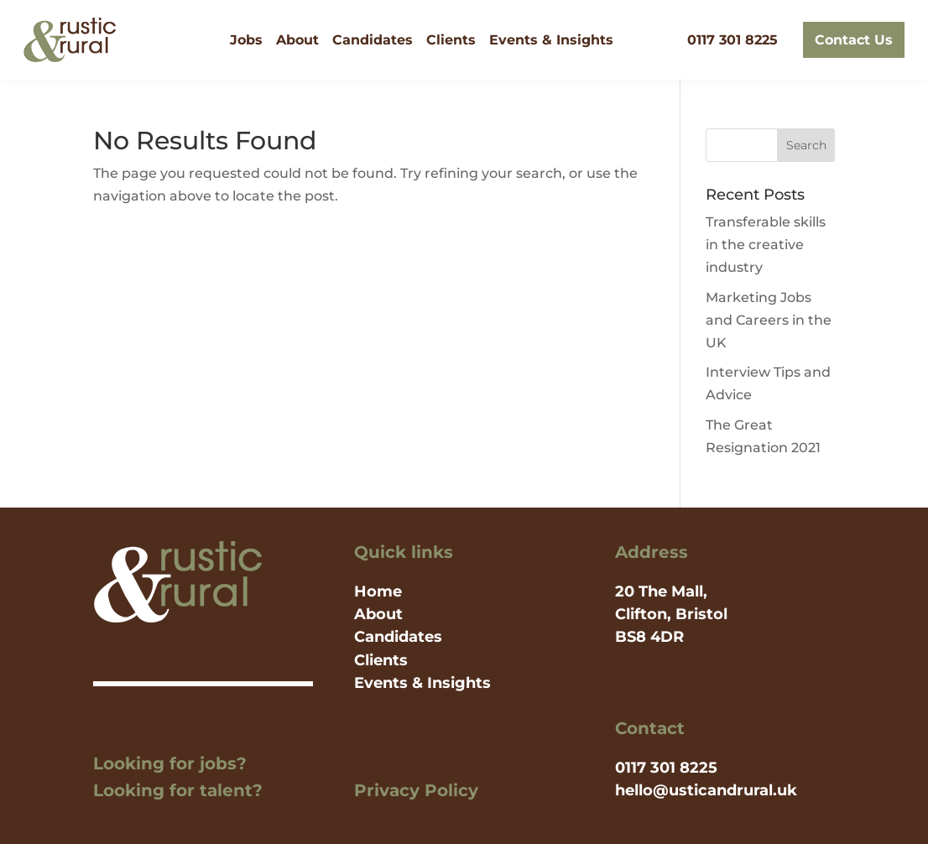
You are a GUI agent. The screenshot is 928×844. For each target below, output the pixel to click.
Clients (451, 40)
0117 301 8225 (732, 40)
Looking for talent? (178, 790)
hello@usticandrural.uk (706, 790)
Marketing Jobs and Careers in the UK (769, 320)
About (297, 40)
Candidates (372, 40)
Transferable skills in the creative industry (766, 244)
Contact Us (854, 40)
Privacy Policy (416, 790)
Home (378, 591)
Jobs (246, 40)
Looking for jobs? (170, 763)
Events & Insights (551, 40)
